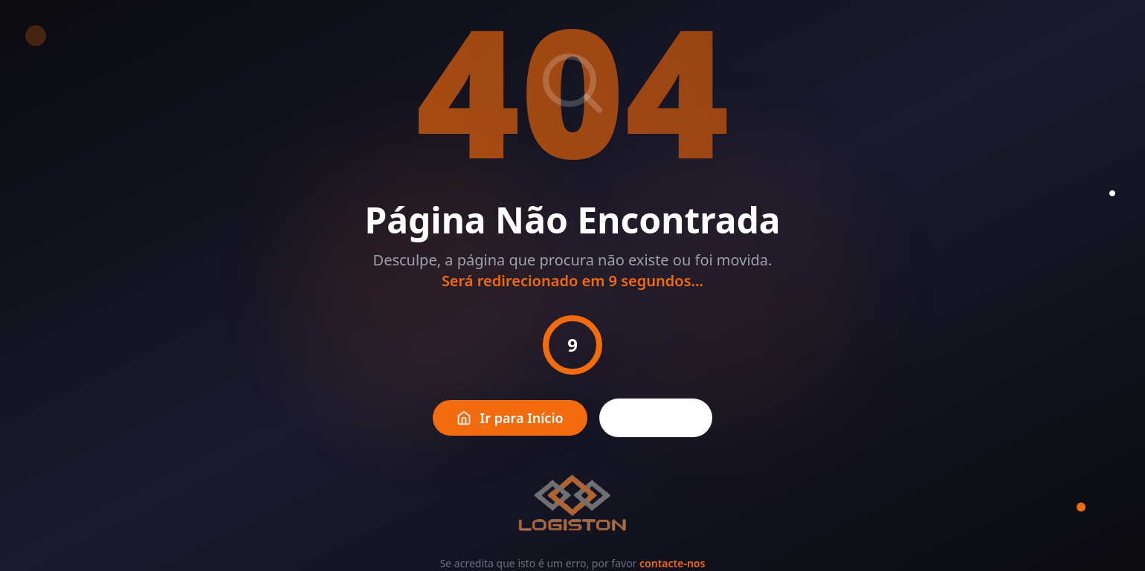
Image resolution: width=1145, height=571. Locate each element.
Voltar (656, 418)
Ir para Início (510, 418)
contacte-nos (672, 563)
